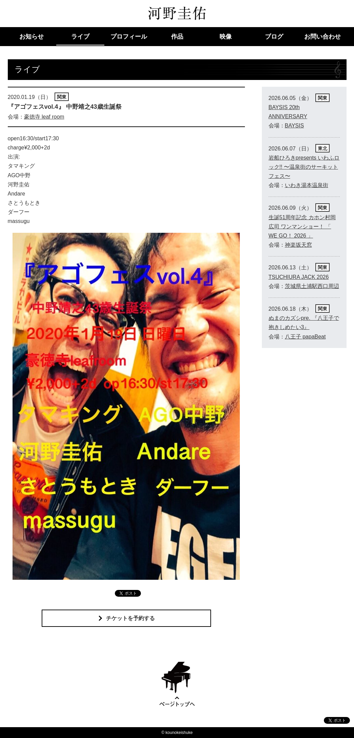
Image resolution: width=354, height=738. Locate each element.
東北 (322, 148)
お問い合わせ (322, 36)
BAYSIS (294, 125)
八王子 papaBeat (305, 337)
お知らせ (31, 36)
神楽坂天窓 (298, 245)
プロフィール (128, 36)
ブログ (274, 36)
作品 (177, 36)
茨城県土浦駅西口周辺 (312, 286)
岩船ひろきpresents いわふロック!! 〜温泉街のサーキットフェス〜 (304, 167)
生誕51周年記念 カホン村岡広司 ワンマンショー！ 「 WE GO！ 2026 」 (302, 226)
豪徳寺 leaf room (44, 117)
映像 (226, 36)
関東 (61, 97)
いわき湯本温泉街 (306, 185)
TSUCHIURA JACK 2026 (299, 277)
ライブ (80, 36)
